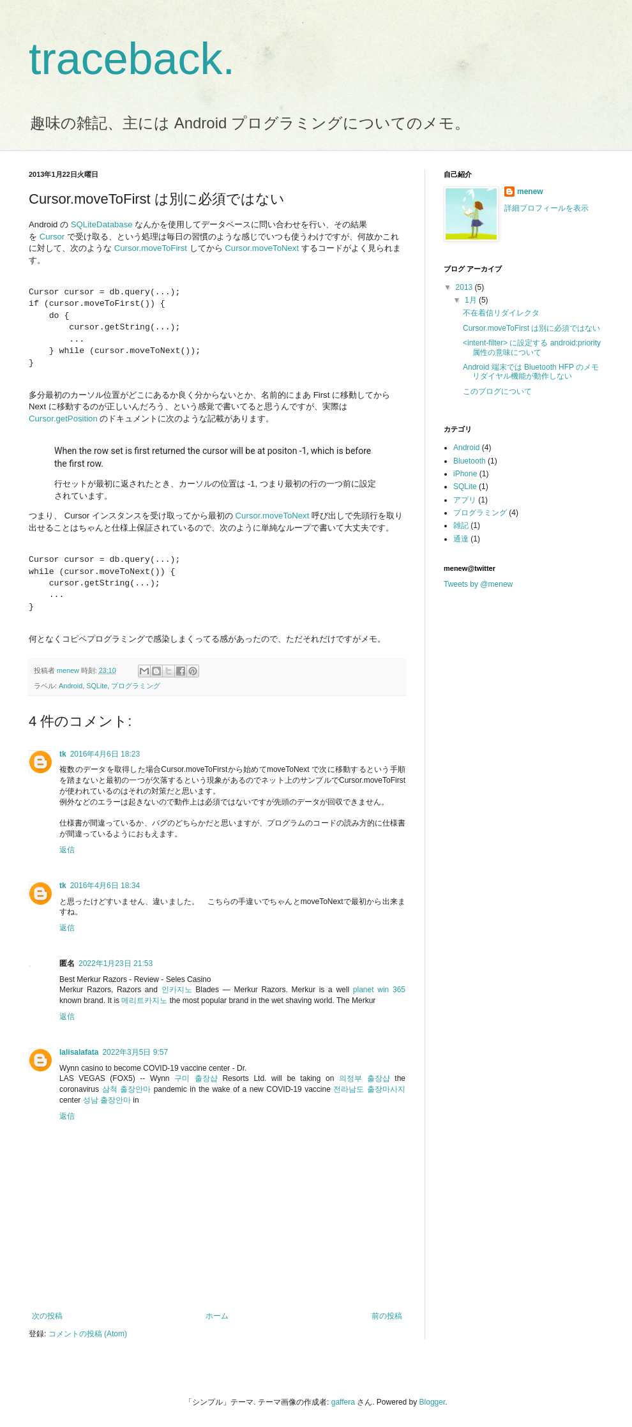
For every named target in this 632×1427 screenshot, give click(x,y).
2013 (465, 287)
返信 (67, 849)
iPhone (465, 473)
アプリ (464, 499)
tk (62, 754)
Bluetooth (469, 461)
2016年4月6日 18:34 (105, 885)
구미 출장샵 (196, 1078)
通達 (461, 538)
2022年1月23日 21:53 (116, 963)
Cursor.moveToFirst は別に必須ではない (531, 328)
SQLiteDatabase (102, 224)
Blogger (432, 1402)
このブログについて (497, 391)
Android (70, 686)
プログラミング (135, 686)
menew (530, 191)
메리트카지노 (144, 1000)
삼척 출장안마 (126, 1089)
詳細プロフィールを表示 (546, 208)
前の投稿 (387, 1315)
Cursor (52, 236)
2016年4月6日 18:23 (105, 754)
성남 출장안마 (107, 1100)
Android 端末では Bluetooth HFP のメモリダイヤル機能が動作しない (531, 372)
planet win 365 (379, 989)
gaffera (343, 1402)
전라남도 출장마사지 (369, 1089)
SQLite (96, 686)
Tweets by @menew (478, 584)
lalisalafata (78, 1052)
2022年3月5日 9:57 (135, 1052)
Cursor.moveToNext (262, 248)
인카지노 (177, 989)
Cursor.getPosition (63, 418)
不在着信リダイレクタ (501, 312)
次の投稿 (47, 1315)
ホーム (217, 1315)
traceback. (132, 59)
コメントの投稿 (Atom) (88, 1333)
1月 (472, 300)
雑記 (461, 525)
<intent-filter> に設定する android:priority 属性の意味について (532, 347)
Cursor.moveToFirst (150, 248)
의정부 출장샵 (364, 1078)
